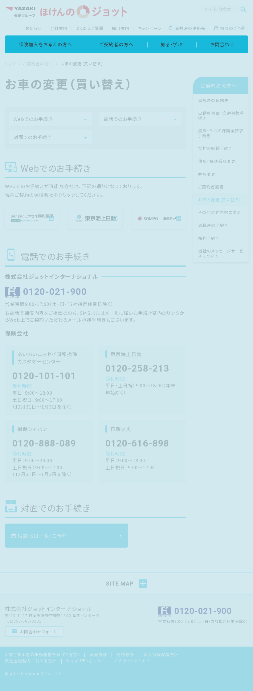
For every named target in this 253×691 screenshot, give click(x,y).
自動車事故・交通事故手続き (221, 115)
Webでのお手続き (33, 119)
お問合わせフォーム (34, 631)
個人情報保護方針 (161, 654)
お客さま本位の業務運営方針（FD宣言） (42, 654)
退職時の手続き (213, 225)
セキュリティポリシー (85, 660)
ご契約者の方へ (116, 44)
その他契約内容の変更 (219, 212)
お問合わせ (222, 44)
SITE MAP (119, 583)
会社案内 (59, 28)
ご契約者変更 (211, 187)
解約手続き (208, 238)
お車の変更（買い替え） (219, 200)
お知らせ (33, 28)
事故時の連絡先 (187, 28)
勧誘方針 (125, 654)
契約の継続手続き (215, 148)
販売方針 (98, 654)
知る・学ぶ (172, 44)
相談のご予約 (230, 28)
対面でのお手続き (33, 137)
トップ (10, 64)
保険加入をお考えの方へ (45, 44)
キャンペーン (150, 28)
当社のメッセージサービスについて (220, 253)
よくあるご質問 (90, 28)
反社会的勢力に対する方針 (31, 660)
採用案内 (120, 28)
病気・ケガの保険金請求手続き (220, 133)
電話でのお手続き (123, 119)
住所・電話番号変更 (216, 161)
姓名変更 (207, 174)
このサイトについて (133, 660)
